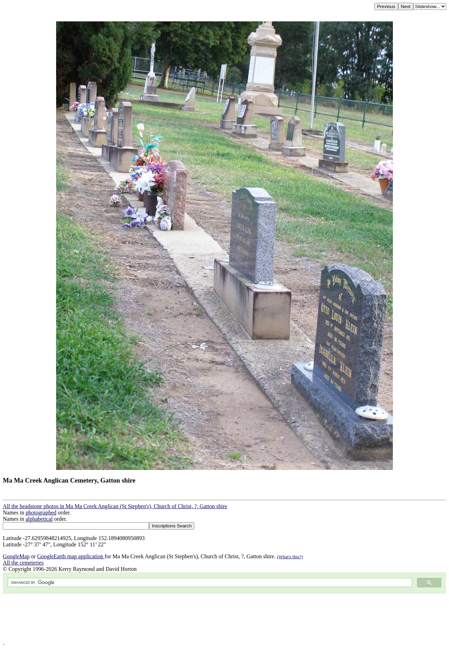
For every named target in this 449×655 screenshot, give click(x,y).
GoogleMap (16, 556)
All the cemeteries (23, 563)
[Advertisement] (213, 618)
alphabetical (39, 519)
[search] (209, 582)
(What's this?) (290, 556)
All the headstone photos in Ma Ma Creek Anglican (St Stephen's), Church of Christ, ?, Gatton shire (115, 506)
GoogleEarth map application (71, 556)
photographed (41, 513)
